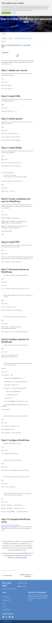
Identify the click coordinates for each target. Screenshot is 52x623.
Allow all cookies (6, 12)
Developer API (6, 600)
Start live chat (22, 586)
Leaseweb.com (6, 597)
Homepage (4, 38)
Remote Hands (6, 575)
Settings (14, 12)
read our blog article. (21, 557)
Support (10, 38)
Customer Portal (6, 610)
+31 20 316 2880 (23, 583)
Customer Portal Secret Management (26, 575)
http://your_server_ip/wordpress (9, 526)
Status (4, 606)
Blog (3, 603)
